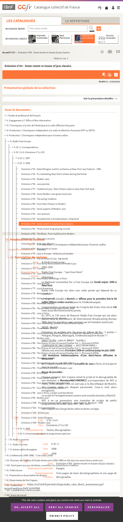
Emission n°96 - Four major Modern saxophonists (45, 382)
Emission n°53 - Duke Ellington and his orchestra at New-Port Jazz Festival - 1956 (61, 169)
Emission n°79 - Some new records (38, 298)
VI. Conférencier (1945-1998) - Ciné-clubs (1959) (30, 455)
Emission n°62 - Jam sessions (35, 213)
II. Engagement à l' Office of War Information (29, 120)
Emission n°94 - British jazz (34, 372)
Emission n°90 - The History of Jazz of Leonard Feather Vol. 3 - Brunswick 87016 (60, 353)
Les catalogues (20, 20)
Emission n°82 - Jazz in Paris (35, 313)
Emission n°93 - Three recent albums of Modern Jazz (46, 367)
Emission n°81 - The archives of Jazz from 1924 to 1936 (47, 308)
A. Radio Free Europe (20, 141)
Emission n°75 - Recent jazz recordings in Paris (44, 278)
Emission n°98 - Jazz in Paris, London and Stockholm (47, 392)
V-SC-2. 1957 (24, 158)
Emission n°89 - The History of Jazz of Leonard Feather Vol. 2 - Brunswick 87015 (60, 348)
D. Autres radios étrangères (23, 449)
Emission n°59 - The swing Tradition (39, 198)
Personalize (99, 507)
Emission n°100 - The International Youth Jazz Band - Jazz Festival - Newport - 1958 (62, 402)
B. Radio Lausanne (19, 439)
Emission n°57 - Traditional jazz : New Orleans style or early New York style (57, 188)
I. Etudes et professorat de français (24, 115)
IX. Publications (14, 470)
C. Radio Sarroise (18, 444)
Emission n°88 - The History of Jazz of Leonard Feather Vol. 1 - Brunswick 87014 (60, 343)
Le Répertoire (77, 21)
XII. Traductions (14, 485)
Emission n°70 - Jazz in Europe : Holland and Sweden (47, 253)
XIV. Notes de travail (16, 495)
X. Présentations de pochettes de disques (27, 475)
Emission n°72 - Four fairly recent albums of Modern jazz (48, 263)
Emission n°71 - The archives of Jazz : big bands (44, 258)
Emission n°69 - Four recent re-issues (39, 248)
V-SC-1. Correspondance (26, 147)
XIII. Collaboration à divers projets (23, 490)
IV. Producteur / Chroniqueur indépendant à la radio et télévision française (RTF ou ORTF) (51, 130)
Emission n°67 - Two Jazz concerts (38, 238)
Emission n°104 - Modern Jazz (35, 422)
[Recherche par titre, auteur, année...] (57, 28)
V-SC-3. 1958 (24, 163)
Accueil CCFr (8, 52)
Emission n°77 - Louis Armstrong (37, 288)
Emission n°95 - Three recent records (39, 377)
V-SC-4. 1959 (24, 428)
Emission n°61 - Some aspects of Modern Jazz (43, 208)
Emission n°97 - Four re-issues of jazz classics (43, 387)
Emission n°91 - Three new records (38, 357)
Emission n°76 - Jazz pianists (35, 283)
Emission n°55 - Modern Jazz (35, 178)
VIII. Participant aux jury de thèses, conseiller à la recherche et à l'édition (42, 465)
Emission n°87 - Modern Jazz (35, 338)
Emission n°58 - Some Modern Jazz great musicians (46, 193)
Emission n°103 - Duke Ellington (37, 417)
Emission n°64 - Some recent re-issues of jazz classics (47, 223)
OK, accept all (27, 507)
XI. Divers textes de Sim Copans (22, 480)
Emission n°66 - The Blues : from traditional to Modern (47, 233)
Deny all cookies (64, 507)
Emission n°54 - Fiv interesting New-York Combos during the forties (54, 173)
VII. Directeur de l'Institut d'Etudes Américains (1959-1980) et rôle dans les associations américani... (55, 460)
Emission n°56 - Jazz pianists (35, 183)
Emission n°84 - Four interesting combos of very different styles (52, 323)
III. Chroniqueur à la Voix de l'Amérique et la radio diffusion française (40, 125)
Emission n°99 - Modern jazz (35, 397)
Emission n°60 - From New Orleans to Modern (43, 203)
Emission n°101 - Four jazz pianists (38, 407)
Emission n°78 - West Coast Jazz (37, 293)
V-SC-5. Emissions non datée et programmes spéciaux (44, 433)
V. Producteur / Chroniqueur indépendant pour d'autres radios (37, 135)
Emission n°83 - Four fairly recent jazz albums (43, 318)
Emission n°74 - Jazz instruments (37, 273)
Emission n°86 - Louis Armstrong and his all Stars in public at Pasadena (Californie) (62, 333)
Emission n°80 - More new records (37, 303)
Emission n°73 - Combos (33, 268)
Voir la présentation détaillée (98, 98)
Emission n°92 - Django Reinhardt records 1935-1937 (47, 362)
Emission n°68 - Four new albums (37, 243)
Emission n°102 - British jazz (35, 412)
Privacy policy (62, 515)
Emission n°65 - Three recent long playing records (45, 228)
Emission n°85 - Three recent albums (39, 328)
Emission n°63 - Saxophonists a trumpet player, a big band (50, 218)
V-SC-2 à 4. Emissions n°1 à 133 (29, 152)
